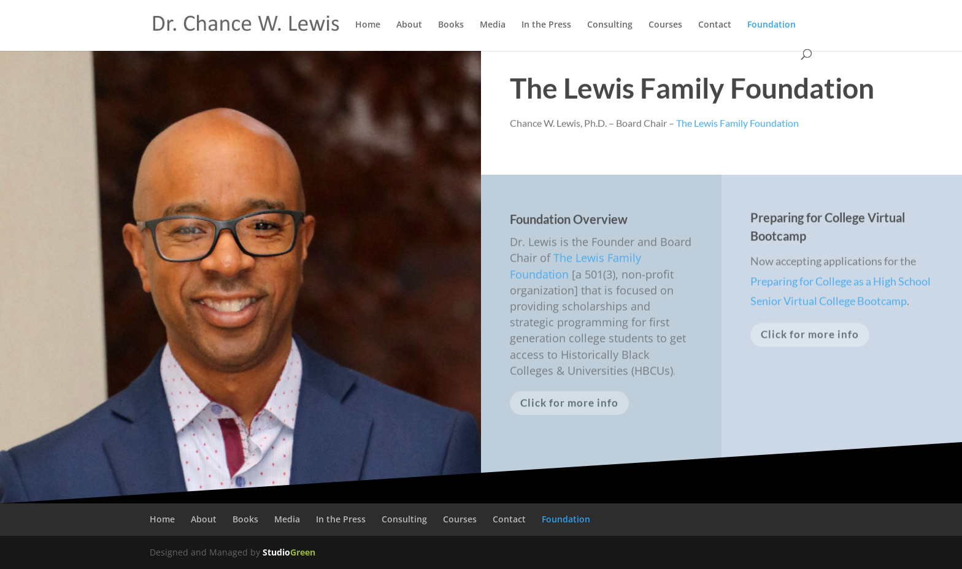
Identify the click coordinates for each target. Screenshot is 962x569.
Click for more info (569, 405)
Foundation (771, 25)
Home (367, 25)
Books (451, 25)
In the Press (546, 25)
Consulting (610, 25)
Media (493, 25)
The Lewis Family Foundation (692, 89)
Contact (714, 25)
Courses (665, 25)
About (409, 25)
